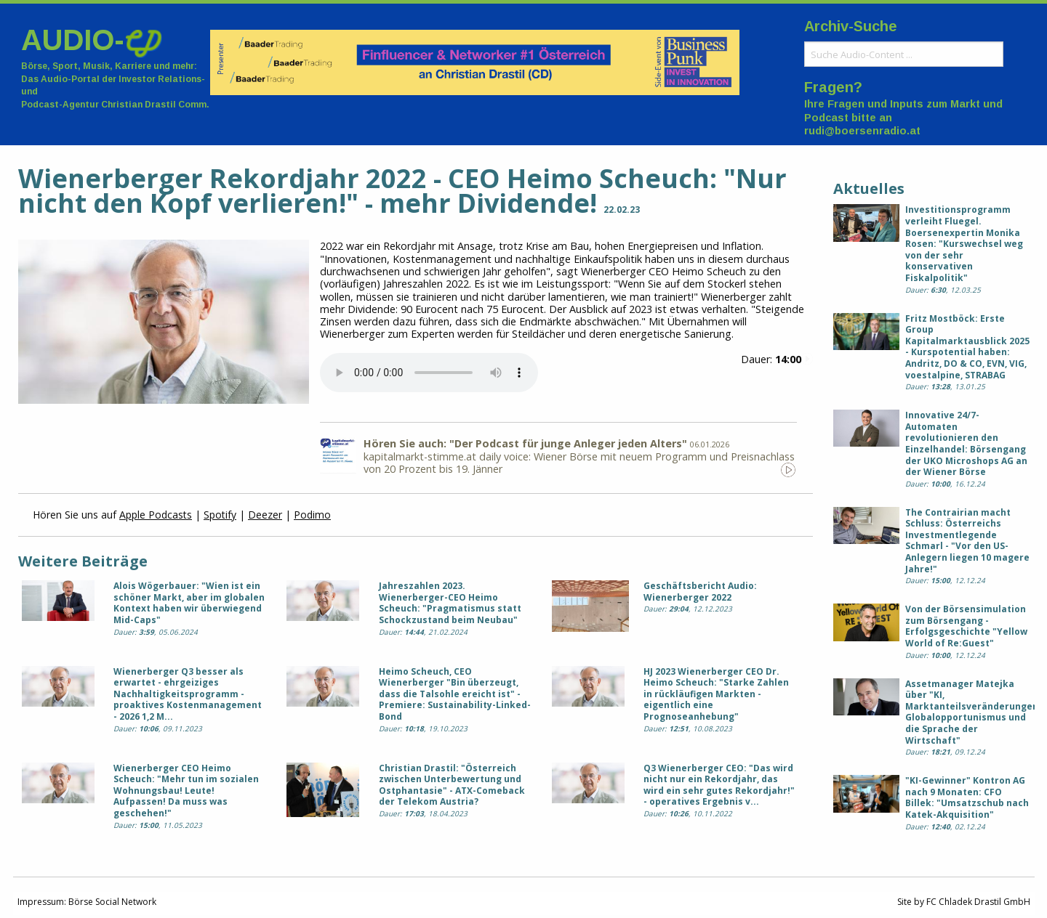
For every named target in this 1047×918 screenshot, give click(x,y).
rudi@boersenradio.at (862, 131)
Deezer (265, 514)
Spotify (220, 514)
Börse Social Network (112, 901)
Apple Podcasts (155, 514)
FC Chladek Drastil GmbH (978, 901)
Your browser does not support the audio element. (429, 372)
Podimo (312, 514)
